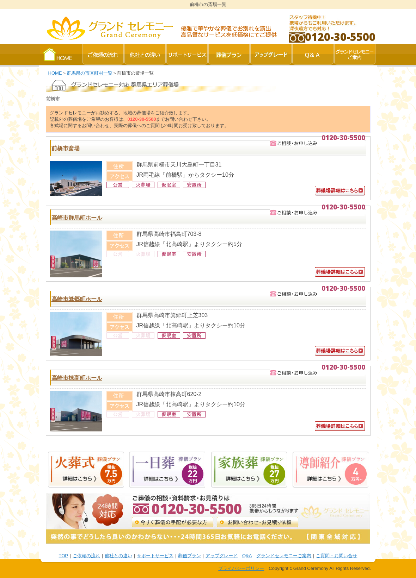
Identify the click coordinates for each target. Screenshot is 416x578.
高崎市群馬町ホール (76, 218)
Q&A (247, 555)
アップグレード (222, 555)
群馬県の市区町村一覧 (89, 73)
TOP (63, 555)
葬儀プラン (189, 555)
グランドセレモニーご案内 (283, 555)
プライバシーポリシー (241, 568)
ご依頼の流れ (86, 555)
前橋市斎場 (65, 148)
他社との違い (118, 555)
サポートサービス (155, 555)
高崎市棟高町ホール (76, 378)
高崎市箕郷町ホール (76, 299)
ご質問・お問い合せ (336, 555)
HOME (55, 73)
